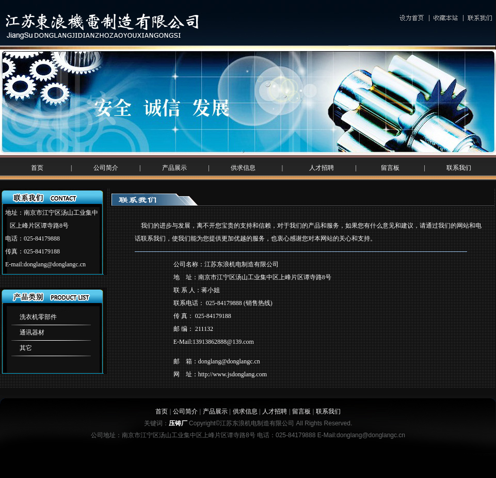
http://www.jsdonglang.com (232, 374)
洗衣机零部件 (38, 317)
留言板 (390, 167)
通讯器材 (32, 332)
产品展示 (174, 167)
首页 (37, 167)
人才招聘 (321, 167)
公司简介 (105, 167)
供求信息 (243, 167)
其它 (26, 348)
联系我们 (458, 167)
